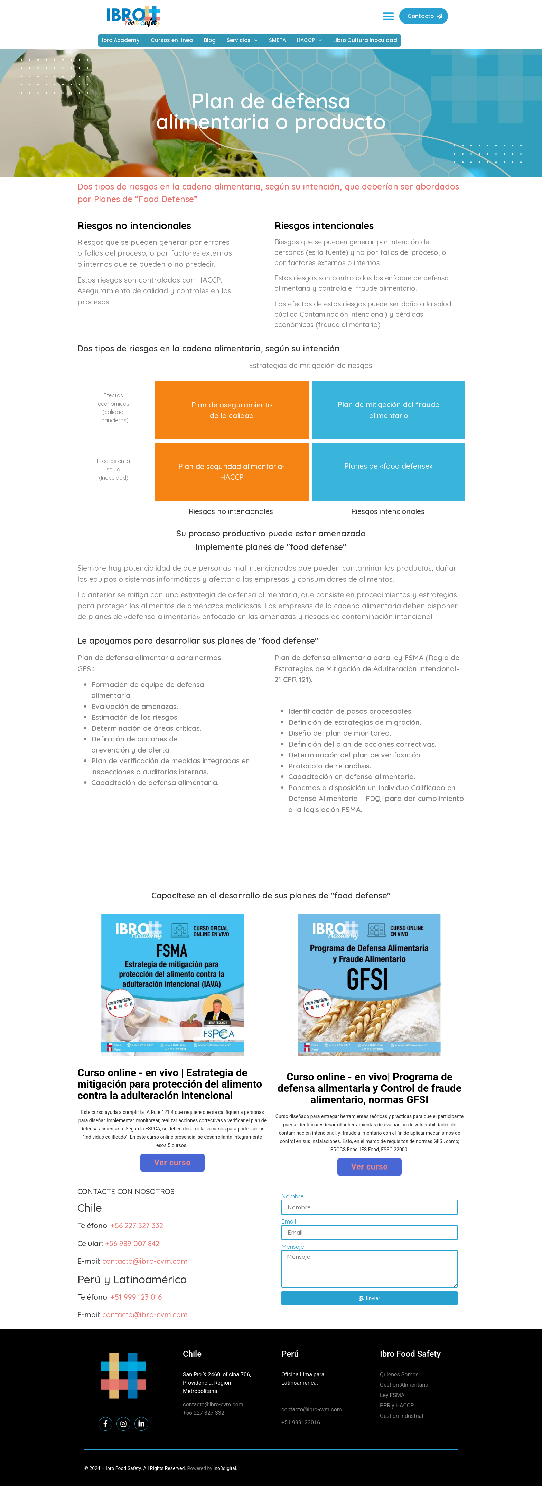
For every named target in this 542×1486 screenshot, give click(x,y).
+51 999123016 (300, 1422)
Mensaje (292, 1247)
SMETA (277, 40)
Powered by (199, 1468)
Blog (210, 40)
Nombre (292, 1196)
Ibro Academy (121, 40)
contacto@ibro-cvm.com (145, 1260)
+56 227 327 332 (137, 1225)
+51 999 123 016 (136, 1296)
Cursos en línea (172, 40)
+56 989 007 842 (132, 1243)
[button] (389, 16)
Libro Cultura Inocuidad (365, 40)
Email (288, 1221)
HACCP (310, 40)
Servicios (242, 40)
